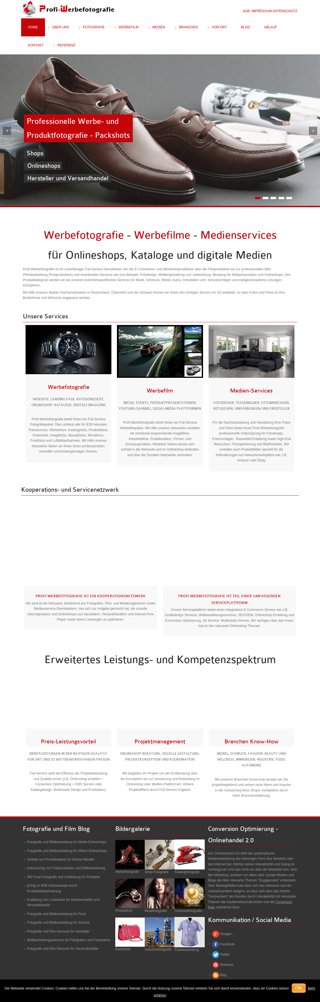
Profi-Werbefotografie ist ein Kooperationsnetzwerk (91, 596)
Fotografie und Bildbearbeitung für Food (56, 914)
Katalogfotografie (187, 872)
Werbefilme (162, 235)
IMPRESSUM (262, 11)
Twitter (225, 954)
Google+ (226, 934)
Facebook (227, 944)
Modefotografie (156, 911)
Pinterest (226, 965)
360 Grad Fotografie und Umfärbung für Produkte (63, 877)
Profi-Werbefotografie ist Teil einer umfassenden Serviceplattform (229, 599)
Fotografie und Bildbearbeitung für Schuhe (58, 922)
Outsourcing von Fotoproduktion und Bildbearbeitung (66, 868)
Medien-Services (251, 391)
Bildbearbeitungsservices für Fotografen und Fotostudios (69, 940)
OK (298, 988)
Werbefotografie (84, 235)
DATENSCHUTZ (285, 11)
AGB (246, 11)
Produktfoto (123, 911)
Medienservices (238, 235)
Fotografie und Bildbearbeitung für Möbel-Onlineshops (67, 851)
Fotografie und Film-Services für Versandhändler (63, 949)
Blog (223, 975)
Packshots (123, 949)
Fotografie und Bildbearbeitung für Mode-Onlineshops (66, 842)
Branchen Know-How (251, 741)
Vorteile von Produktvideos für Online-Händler (60, 859)
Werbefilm (160, 391)
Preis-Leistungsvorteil (68, 741)
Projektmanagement (159, 741)
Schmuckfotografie (188, 911)
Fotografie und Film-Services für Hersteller (58, 931)
